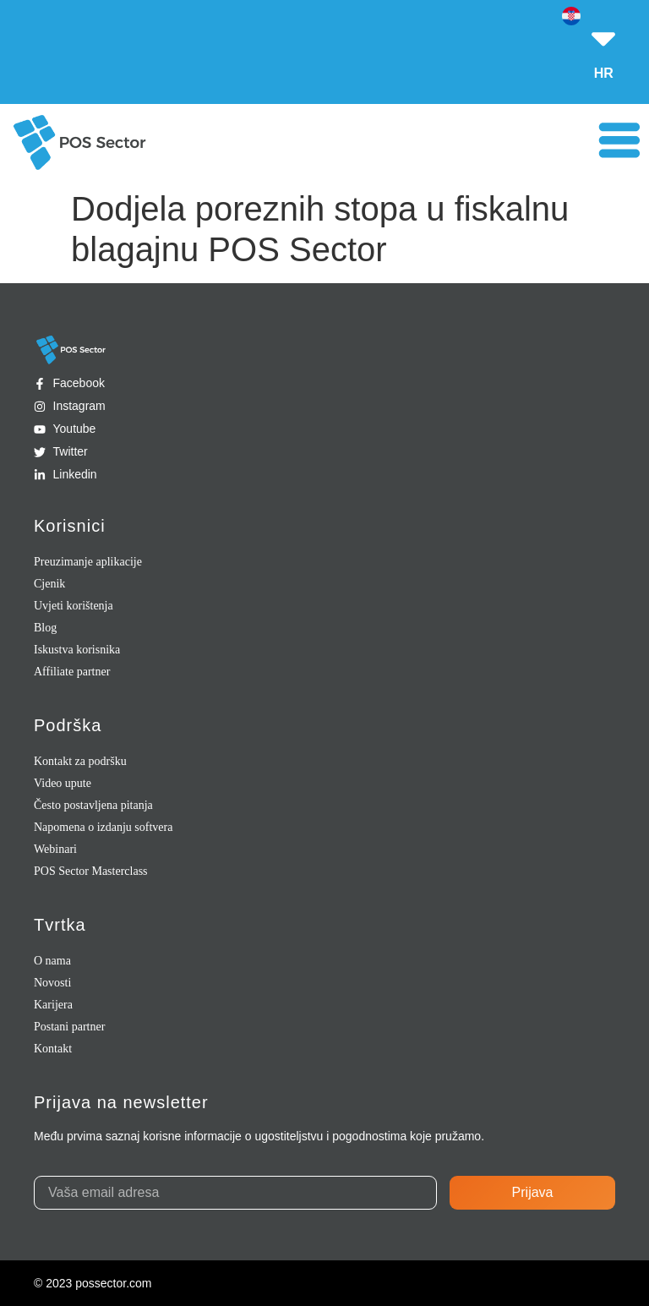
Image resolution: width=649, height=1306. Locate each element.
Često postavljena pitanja (93, 805)
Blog (45, 627)
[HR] (603, 29)
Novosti (52, 982)
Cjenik (49, 583)
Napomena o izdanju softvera (103, 827)
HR (604, 73)
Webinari (55, 849)
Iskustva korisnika (77, 649)
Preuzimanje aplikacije (88, 561)
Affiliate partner (72, 671)
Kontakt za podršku (80, 761)
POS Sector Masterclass (91, 871)
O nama (52, 960)
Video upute (62, 783)
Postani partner (69, 1026)
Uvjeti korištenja (73, 605)
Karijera (53, 1004)
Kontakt (53, 1048)
